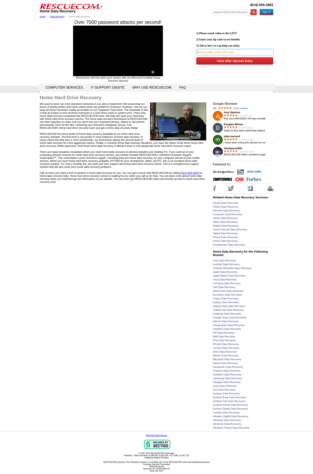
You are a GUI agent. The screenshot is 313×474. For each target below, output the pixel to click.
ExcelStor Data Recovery (227, 294)
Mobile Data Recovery (226, 225)
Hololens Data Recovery (227, 328)
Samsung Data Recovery (227, 378)
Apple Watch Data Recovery (229, 275)
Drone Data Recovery (225, 240)
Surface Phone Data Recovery (230, 404)
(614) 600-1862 (261, 5)
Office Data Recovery (225, 221)
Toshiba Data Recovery (226, 412)
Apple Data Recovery (225, 271)
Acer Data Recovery (224, 260)
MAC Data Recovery (225, 351)
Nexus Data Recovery (225, 363)
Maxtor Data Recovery (226, 355)
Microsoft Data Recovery (227, 359)
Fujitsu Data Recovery (226, 298)
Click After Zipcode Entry (235, 61)
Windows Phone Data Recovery (231, 427)
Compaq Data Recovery (227, 283)
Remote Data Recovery (226, 210)
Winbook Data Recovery (227, 420)
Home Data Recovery (225, 218)
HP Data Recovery (223, 332)
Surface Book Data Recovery (230, 397)
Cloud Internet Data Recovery (230, 229)
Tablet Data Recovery (225, 233)
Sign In (266, 11)
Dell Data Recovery (224, 287)
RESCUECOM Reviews (156, 435)
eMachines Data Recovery (228, 290)
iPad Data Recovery (224, 340)
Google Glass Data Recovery (230, 317)
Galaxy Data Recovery (226, 302)
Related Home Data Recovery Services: (241, 197)
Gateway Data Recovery (227, 313)
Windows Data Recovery (227, 423)
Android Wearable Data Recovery (232, 268)
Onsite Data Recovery (225, 202)
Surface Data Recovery (226, 393)
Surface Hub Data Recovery (229, 401)
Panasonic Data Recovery (228, 366)
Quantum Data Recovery (227, 374)
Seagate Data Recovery (227, 382)
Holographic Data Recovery (229, 325)
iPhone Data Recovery (226, 344)
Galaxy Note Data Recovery (229, 306)
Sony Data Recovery (225, 385)
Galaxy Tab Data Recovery (228, 309)
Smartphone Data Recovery (229, 244)
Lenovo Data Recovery (226, 347)
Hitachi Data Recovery (226, 321)
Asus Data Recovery (225, 279)
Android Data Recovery (226, 264)
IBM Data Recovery (224, 336)
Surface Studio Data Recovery (230, 408)
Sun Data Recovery (224, 389)
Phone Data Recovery (225, 237)
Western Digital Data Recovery (231, 416)
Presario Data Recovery (227, 370)
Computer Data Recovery (227, 214)
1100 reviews (240, 108)
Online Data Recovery (225, 206)
